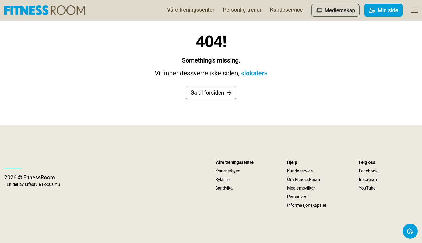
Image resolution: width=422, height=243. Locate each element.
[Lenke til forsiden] (44, 10)
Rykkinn (222, 179)
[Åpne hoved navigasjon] (414, 10)
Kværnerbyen (227, 170)
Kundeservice (300, 170)
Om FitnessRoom (303, 179)
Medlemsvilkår (301, 188)
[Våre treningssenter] (190, 9)
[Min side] (383, 10)
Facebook (368, 170)
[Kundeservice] (286, 9)
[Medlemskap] (335, 10)
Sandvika (224, 188)
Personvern (298, 196)
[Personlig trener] (242, 9)
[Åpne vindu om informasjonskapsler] (410, 231)
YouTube (367, 188)
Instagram (368, 179)
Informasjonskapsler (306, 205)
